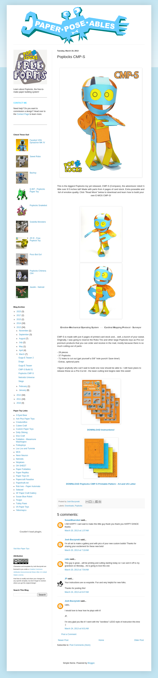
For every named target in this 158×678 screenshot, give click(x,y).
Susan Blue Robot (24, 496)
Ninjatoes (20, 462)
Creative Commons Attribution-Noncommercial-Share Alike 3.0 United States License (30, 572)
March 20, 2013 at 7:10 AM (77, 550)
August (22, 338)
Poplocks (78, 506)
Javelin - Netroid (37, 287)
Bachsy (33, 173)
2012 (19, 395)
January (23, 390)
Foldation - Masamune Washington (26, 440)
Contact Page (23, 114)
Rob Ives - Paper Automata (28, 486)
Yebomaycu (21, 510)
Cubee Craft (21, 425)
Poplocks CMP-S (26, 373)
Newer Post (63, 640)
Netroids (20, 459)
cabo (67, 559)
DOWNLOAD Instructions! (101, 430)
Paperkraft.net (22, 483)
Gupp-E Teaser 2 (26, 358)
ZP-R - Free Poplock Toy (35, 239)
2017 (19, 315)
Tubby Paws (21, 503)
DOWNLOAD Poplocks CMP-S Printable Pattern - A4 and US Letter (101, 484)
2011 (19, 399)
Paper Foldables (23, 469)
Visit (21, 549)
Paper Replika (22, 472)
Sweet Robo (35, 156)
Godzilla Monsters (38, 222)
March (22, 354)
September (24, 334)
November (24, 331)
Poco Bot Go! (36, 254)
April (21, 350)
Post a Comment (68, 634)
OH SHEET (21, 465)
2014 (19, 323)
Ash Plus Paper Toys (25, 419)
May (21, 346)
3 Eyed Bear (21, 415)
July (21, 342)
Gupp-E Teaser (25, 365)
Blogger (91, 663)
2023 (19, 311)
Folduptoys (21, 445)
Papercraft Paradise (25, 479)
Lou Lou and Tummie (25, 448)
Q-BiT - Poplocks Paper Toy (37, 190)
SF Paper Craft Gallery (26, 493)
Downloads (69, 506)
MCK (18, 452)
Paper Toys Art (22, 476)
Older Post (139, 640)
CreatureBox (21, 422)
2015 (19, 319)
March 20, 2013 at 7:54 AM (77, 570)
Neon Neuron (22, 455)
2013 (19, 327)
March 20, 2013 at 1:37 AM (77, 530)
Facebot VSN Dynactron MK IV (37, 141)
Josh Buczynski (72, 539)
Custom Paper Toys (25, 429)
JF (66, 578)
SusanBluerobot (72, 520)
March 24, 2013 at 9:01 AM (77, 628)
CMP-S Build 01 (25, 369)
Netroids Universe (26, 377)
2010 (19, 403)
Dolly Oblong (22, 432)
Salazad (19, 490)
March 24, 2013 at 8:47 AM (77, 592)
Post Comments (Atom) (79, 645)
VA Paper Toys (22, 507)
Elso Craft (20, 436)
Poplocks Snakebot (38, 205)
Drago (21, 361)
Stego (21, 381)
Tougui (19, 500)
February (23, 386)
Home (101, 640)
